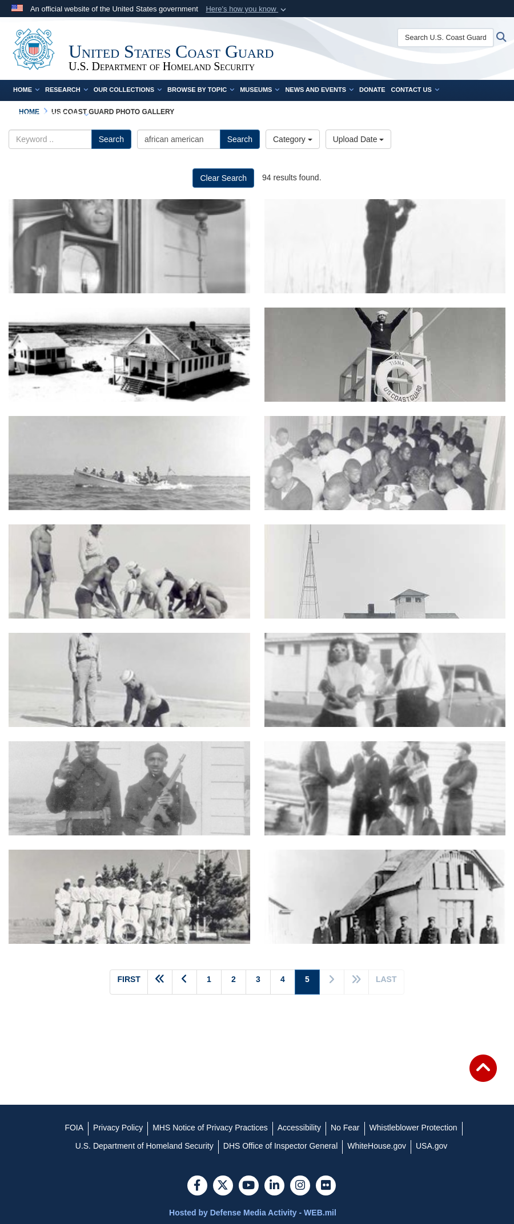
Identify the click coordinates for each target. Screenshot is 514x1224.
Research (66, 89)
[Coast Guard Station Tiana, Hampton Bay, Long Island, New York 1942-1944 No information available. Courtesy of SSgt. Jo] (385, 680)
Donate (372, 89)
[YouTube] (249, 1186)
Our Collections (128, 89)
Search (111, 139)
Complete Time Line (51, 114)
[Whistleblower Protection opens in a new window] (413, 1127)
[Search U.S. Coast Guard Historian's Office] (445, 37)
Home (26, 89)
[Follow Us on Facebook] (197, 1186)
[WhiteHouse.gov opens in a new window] (376, 1145)
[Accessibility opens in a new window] (299, 1127)
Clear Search (223, 178)
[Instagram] (300, 1186)
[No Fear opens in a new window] (345, 1127)
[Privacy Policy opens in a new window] (118, 1127)
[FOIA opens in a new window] (74, 1127)
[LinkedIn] (274, 1186)
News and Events (319, 89)
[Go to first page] (128, 982)
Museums (259, 89)
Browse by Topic (200, 89)
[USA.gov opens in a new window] (431, 1145)
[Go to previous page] (184, 982)
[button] (247, 9)
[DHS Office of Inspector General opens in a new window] (280, 1145)
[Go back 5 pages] (159, 982)
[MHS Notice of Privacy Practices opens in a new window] (210, 1127)
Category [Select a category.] (292, 139)
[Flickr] (326, 1186)
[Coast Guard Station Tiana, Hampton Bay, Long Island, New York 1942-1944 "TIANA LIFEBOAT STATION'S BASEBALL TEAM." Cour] (129, 897)
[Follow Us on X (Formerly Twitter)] (223, 1186)
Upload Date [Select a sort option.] (358, 139)
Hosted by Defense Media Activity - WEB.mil (252, 1212)
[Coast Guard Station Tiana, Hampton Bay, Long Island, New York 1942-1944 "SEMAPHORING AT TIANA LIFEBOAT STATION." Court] (385, 355)
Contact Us (415, 89)
